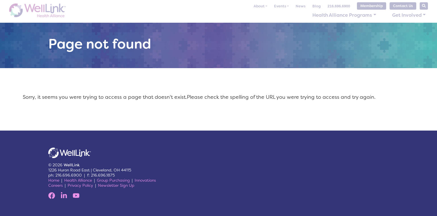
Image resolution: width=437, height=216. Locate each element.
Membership (371, 5)
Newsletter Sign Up (116, 185)
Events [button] (280, 6)
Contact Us (403, 5)
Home (53, 180)
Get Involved (407, 15)
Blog (316, 6)
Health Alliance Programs (342, 15)
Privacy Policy (80, 185)
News (301, 6)
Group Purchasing (113, 180)
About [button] (259, 6)
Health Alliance (78, 180)
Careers (55, 185)
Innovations (145, 180)
